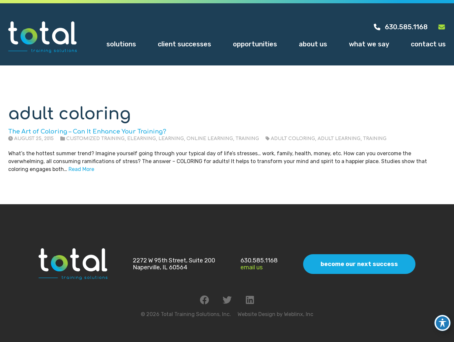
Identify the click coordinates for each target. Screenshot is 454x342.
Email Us (252, 267)
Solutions (121, 44)
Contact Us (428, 44)
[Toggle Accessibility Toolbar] (442, 319)
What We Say (369, 44)
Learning (171, 138)
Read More (81, 169)
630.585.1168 (400, 27)
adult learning (339, 138)
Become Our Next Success (359, 264)
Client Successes (184, 44)
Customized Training (95, 138)
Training (247, 138)
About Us (313, 44)
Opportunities (255, 44)
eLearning (141, 138)
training (374, 138)
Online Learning (209, 138)
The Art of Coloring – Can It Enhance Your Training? (87, 131)
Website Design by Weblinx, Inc (275, 314)
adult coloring (293, 138)
